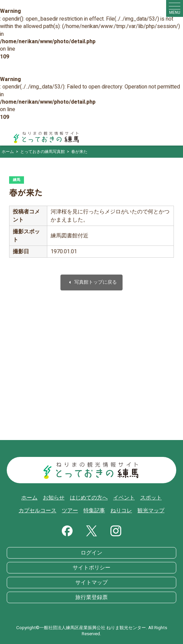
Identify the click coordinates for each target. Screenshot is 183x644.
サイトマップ (91, 582)
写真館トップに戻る (91, 282)
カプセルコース (37, 511)
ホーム (29, 498)
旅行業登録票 (91, 597)
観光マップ (150, 511)
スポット (151, 498)
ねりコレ (121, 511)
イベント (124, 498)
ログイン (91, 553)
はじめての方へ (89, 498)
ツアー (70, 511)
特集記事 (94, 511)
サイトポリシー (91, 568)
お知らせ (53, 498)
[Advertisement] (91, 374)
